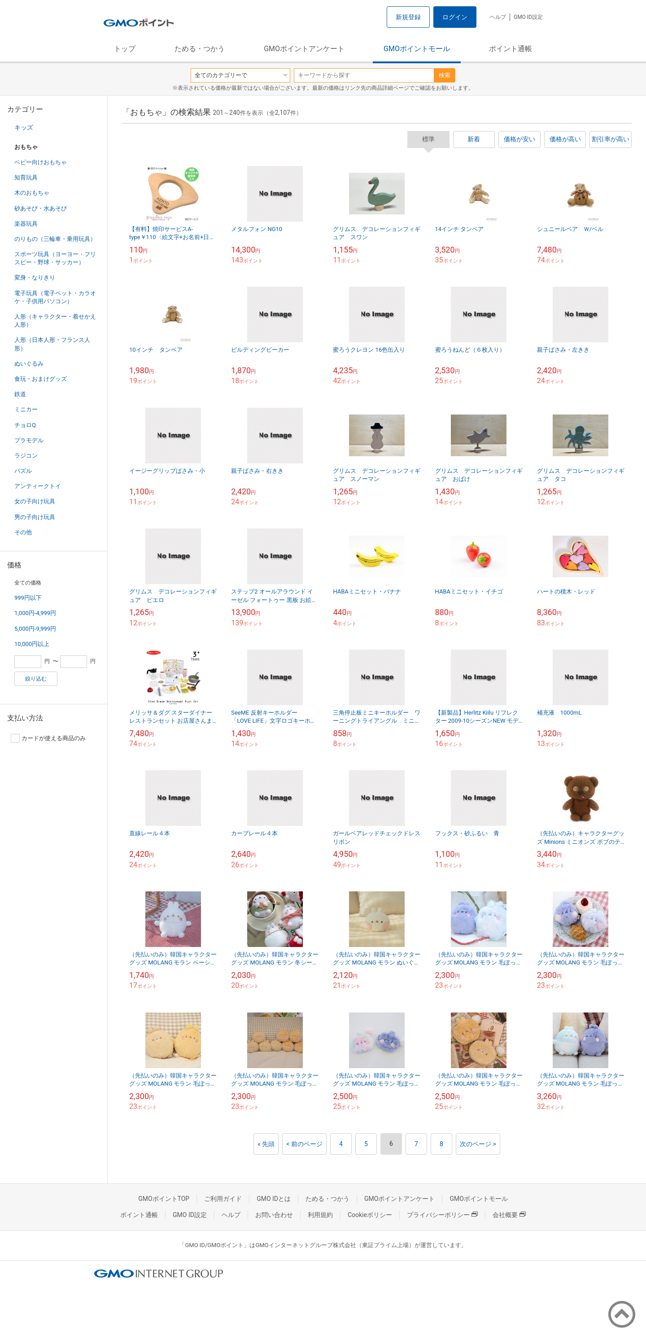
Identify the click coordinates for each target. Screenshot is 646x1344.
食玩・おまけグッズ (40, 378)
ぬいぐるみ (29, 363)
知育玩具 (26, 177)
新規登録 (408, 17)
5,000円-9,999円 (35, 628)
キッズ (23, 127)
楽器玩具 (26, 223)
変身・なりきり (34, 277)
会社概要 (509, 1214)
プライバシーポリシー (442, 1214)
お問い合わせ (274, 1214)
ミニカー (26, 409)
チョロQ (25, 425)
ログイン (454, 17)
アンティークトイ (37, 486)
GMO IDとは (274, 1198)
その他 (23, 532)
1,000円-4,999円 (35, 613)
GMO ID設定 (528, 17)
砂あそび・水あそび (40, 208)
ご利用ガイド (223, 1198)
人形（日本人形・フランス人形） (52, 343)
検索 (444, 75)
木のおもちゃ (31, 192)
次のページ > (478, 1144)
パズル (23, 470)
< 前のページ (304, 1144)
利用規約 (320, 1214)
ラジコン (26, 455)
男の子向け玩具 (34, 517)
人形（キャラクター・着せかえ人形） (55, 320)
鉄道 (20, 394)
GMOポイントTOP (163, 1198)
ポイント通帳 (510, 48)
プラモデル (29, 440)
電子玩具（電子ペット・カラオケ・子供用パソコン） (55, 297)
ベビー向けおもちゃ (40, 162)
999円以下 (28, 597)
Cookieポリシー (370, 1214)
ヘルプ (498, 17)
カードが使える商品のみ (48, 738)
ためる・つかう (200, 48)
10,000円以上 (31, 644)
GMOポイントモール (417, 48)
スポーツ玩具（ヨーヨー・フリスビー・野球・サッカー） (55, 258)
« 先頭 (266, 1144)
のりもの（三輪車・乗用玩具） (55, 239)
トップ (124, 48)
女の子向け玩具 (34, 501)
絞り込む (36, 679)
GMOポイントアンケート (304, 48)
